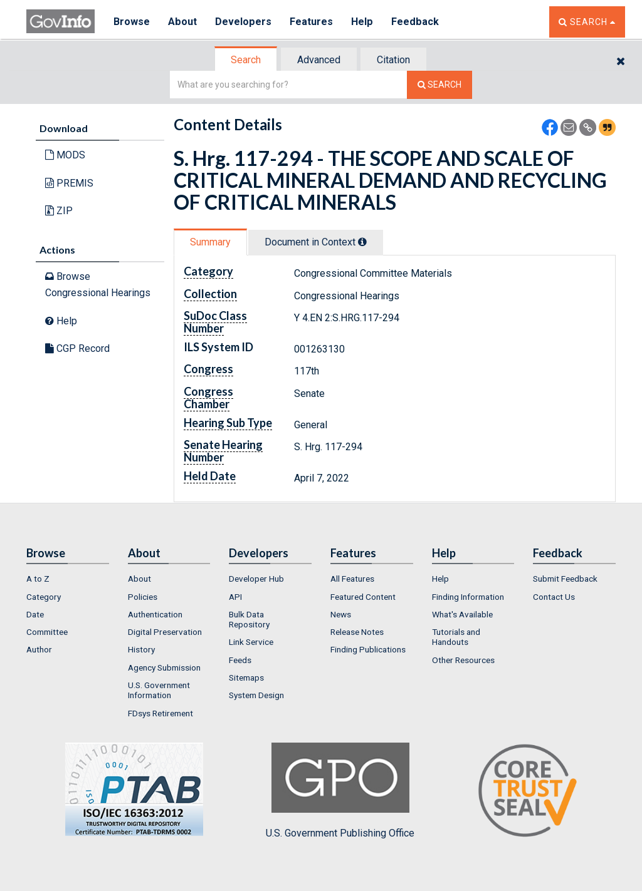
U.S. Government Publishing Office (340, 791)
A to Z (38, 579)
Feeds (240, 660)
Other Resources (463, 660)
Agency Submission (164, 667)
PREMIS (69, 183)
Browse (131, 22)
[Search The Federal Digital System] (439, 85)
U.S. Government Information (159, 690)
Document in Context (316, 242)
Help (363, 22)
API (235, 597)
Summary (210, 242)
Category (43, 597)
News (340, 614)
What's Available (462, 614)
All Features (352, 579)
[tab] (246, 59)
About (183, 22)
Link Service (251, 642)
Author (39, 649)
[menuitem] (67, 578)
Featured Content (363, 597)
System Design (256, 695)
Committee (47, 632)
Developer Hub (256, 579)
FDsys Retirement (160, 713)
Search (246, 60)
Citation (393, 60)
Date (35, 614)
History (141, 649)
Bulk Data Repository (249, 619)
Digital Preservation (165, 632)
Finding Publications (368, 649)
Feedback (415, 22)
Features (312, 22)
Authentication (155, 614)
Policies (142, 597)
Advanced (318, 60)
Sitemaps (246, 677)
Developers (243, 22)
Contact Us (554, 597)
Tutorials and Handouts (456, 637)
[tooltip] (362, 242)
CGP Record (77, 348)
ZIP (59, 211)
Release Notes (357, 632)
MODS (65, 155)
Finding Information (468, 597)
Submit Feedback (565, 579)
